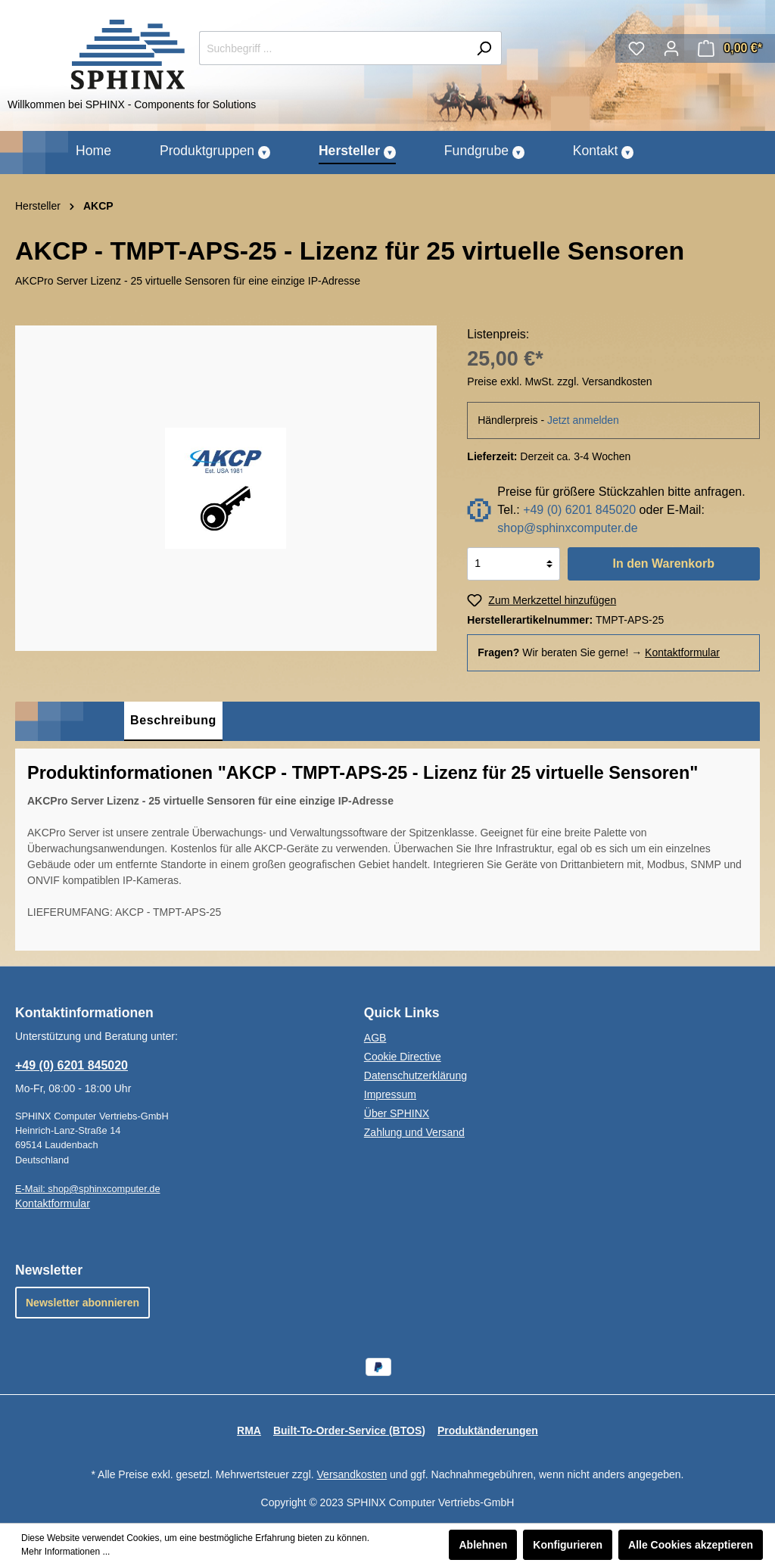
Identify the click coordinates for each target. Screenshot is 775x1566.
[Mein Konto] (671, 48)
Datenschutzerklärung (415, 1075)
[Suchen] (484, 48)
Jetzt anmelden (583, 420)
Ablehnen (483, 1545)
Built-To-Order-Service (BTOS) (349, 1430)
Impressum (390, 1094)
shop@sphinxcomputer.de (567, 527)
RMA (249, 1430)
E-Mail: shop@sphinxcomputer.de (87, 1188)
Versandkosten (352, 1474)
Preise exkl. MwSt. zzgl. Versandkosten (559, 381)
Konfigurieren (567, 1545)
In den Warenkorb (663, 563)
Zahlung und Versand (414, 1132)
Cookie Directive (402, 1057)
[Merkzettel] (636, 48)
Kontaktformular (682, 652)
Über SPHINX (396, 1113)
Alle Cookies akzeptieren (690, 1545)
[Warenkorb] (730, 48)
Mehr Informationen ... (65, 1551)
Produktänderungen (487, 1430)
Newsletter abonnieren (82, 1303)
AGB (375, 1038)
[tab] (173, 721)
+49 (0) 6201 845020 (579, 509)
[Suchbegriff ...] (333, 48)
